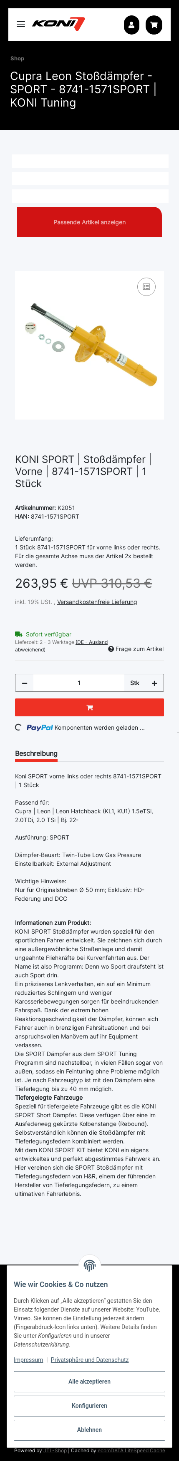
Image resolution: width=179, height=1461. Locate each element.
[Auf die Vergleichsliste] (146, 287)
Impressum (28, 1360)
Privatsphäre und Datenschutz (90, 1360)
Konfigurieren (89, 1405)
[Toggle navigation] (21, 20)
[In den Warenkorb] (21, 266)
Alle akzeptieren (89, 1381)
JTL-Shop (55, 1450)
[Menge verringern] (24, 682)
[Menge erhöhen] (154, 682)
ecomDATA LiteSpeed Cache (131, 1450)
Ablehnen (89, 1429)
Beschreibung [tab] (36, 753)
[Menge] (78, 682)
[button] (131, 25)
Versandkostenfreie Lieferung (97, 601)
